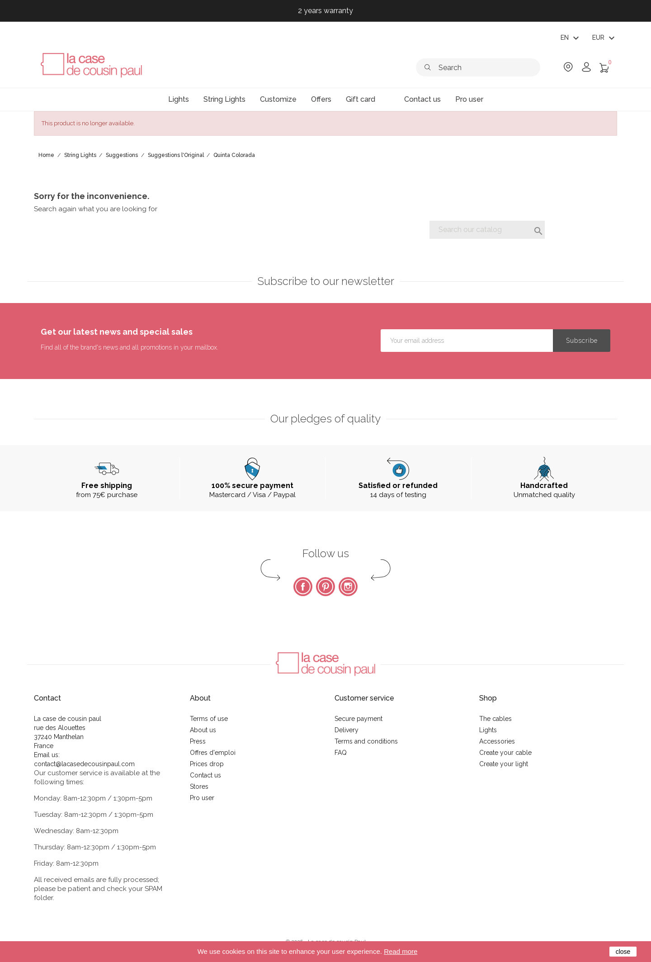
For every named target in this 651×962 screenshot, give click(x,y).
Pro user (202, 797)
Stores (199, 786)
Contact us (205, 775)
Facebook (302, 586)
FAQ (341, 752)
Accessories (497, 741)
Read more (400, 951)
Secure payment (358, 718)
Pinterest (325, 586)
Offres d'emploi (213, 752)
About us (203, 730)
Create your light (503, 764)
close (623, 951)
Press (198, 741)
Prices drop (207, 764)
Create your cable (505, 752)
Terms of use (209, 718)
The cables (495, 718)
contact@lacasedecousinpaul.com (84, 764)
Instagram (348, 586)
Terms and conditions (366, 741)
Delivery (347, 730)
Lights (488, 730)
